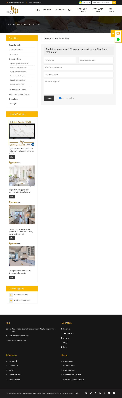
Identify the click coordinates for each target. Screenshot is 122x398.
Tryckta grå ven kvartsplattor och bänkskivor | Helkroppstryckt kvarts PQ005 (21, 151)
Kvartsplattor (13, 99)
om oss (111, 10)
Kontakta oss (13, 366)
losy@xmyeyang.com (16, 2)
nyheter (60, 10)
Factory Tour (82, 10)
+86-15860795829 (35, 2)
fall (70, 10)
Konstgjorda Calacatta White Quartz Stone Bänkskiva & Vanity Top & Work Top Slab (21, 231)
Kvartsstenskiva (69, 370)
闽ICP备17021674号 (71, 393)
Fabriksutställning (14, 375)
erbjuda (49, 98)
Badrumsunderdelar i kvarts (19, 94)
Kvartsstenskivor (15, 59)
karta (65, 347)
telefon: (9, 340)
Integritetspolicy (14, 379)
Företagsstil (12, 361)
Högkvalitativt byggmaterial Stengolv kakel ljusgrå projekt (19, 191)
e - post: (9, 336)
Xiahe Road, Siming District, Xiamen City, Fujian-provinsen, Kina (34, 330)
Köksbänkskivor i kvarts (17, 90)
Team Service (68, 333)
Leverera (66, 329)
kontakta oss (98, 10)
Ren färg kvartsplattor (17, 84)
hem (38, 10)
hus (7, 24)
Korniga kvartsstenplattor (18, 76)
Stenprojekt (13, 104)
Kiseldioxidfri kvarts (16, 50)
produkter (16, 24)
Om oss (11, 370)
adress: (9, 329)
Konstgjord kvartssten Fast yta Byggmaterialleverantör (20, 272)
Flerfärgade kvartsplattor (18, 67)
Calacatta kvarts (14, 45)
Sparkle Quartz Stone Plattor (19, 63)
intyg (65, 342)
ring (8, 323)
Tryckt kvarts (13, 54)
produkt (47, 10)
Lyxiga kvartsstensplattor (18, 72)
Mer (11, 157)
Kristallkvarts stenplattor (17, 80)
